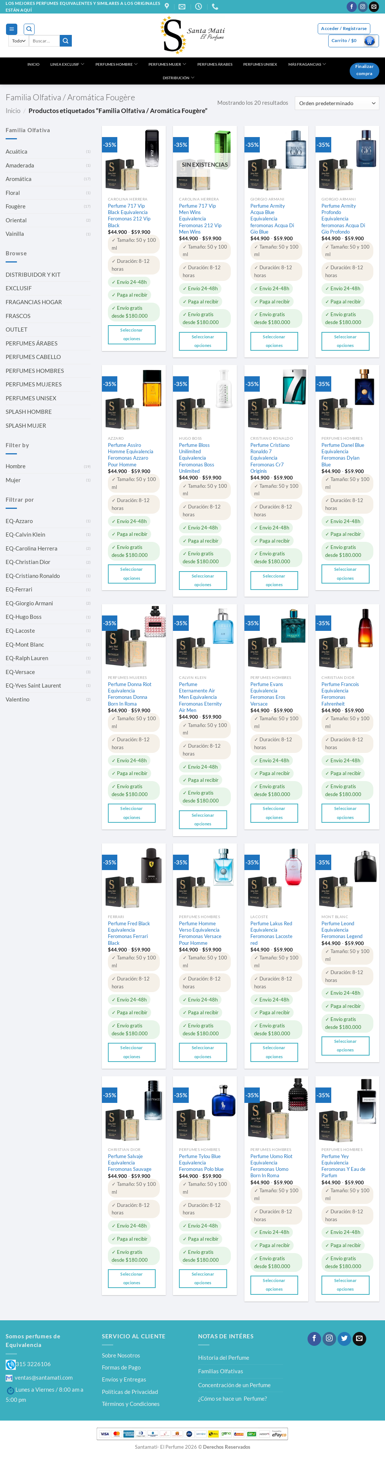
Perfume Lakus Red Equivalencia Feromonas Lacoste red (271, 933)
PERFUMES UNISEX (260, 64)
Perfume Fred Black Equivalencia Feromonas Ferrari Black (129, 933)
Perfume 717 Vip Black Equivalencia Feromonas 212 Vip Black (129, 215)
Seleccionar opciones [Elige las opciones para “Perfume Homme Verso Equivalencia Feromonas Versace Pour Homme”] (203, 1052)
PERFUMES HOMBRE (116, 64)
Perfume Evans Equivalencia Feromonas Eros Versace (267, 694)
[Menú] (11, 29)
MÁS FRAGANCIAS (307, 64)
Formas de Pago (121, 1367)
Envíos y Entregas (124, 1379)
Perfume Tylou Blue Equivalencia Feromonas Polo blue (201, 1162)
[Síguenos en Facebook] (352, 7)
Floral (13, 192)
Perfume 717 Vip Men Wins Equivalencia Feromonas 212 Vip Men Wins (200, 219)
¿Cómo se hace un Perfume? (232, 1398)
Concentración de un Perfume (234, 1385)
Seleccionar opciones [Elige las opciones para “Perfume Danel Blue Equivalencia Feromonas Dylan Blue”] (345, 573)
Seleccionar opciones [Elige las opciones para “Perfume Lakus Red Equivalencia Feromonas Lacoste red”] (274, 1052)
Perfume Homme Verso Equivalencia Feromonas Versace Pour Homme (200, 933)
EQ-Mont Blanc (25, 644)
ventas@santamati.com (39, 1377)
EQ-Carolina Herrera (32, 548)
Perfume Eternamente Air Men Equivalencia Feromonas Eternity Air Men (200, 697)
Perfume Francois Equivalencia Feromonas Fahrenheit (340, 694)
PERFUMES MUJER (167, 64)
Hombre (16, 466)
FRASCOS (18, 315)
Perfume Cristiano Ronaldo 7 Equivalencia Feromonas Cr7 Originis (270, 458)
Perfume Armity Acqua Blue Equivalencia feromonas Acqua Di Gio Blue (272, 219)
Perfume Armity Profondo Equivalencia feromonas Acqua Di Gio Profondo (343, 219)
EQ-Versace (20, 671)
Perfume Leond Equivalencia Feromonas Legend (341, 929)
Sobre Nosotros (121, 1355)
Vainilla (15, 233)
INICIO (33, 64)
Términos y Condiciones (131, 1403)
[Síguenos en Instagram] (363, 7)
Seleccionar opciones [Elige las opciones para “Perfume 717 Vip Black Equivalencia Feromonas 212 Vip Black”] (131, 334)
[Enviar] (66, 41)
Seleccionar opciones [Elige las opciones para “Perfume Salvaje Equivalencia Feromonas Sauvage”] (131, 1278)
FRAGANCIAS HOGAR (34, 302)
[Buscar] (29, 29)
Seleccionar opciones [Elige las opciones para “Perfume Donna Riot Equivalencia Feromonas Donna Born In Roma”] (131, 812)
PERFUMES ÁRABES (214, 64)
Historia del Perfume (223, 1357)
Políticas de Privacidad (130, 1391)
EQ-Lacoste (20, 630)
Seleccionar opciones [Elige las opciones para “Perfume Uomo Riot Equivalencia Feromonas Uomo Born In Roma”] (274, 1284)
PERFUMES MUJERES (34, 384)
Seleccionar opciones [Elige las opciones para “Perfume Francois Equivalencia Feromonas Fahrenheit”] (345, 812)
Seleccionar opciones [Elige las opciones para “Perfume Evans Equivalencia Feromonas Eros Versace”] (274, 812)
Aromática (19, 178)
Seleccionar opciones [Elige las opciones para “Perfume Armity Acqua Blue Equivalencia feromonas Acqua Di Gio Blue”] (274, 341)
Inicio (13, 111)
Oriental (16, 220)
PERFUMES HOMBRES (35, 370)
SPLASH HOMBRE (29, 411)
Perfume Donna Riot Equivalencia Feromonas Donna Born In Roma (130, 694)
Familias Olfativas (220, 1371)
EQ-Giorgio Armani (29, 603)
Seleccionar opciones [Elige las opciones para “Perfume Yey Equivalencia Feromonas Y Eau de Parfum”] (345, 1284)
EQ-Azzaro (19, 520)
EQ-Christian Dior (28, 561)
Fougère (16, 206)
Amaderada (20, 165)
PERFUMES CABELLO (33, 356)
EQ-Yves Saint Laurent (33, 685)
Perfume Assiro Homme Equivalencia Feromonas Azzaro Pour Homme (130, 455)
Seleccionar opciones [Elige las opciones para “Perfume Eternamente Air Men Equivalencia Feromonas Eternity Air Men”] (203, 819)
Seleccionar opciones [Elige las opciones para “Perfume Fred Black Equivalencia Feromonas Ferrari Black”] (131, 1052)
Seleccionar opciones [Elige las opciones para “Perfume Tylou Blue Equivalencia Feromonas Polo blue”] (203, 1278)
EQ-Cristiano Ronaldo (33, 575)
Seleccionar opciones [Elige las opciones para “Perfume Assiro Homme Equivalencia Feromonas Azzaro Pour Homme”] (131, 573)
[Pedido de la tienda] (337, 103)
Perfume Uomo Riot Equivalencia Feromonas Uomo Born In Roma (271, 1166)
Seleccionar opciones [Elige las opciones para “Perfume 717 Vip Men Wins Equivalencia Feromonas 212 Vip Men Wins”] (203, 341)
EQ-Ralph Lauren (27, 658)
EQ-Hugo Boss (24, 616)
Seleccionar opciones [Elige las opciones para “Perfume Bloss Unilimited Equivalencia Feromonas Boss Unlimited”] (203, 580)
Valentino (17, 699)
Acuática (16, 151)
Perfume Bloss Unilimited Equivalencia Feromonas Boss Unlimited (196, 458)
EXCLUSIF (19, 288)
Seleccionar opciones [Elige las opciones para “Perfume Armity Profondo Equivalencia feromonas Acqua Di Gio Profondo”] (345, 341)
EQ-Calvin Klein (25, 534)
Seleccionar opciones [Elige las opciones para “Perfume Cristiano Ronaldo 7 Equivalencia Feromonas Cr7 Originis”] (274, 580)
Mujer (13, 480)
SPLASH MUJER (26, 425)
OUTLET (16, 329)
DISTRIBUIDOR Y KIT (33, 274)
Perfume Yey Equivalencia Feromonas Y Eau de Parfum (343, 1166)
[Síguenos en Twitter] (344, 1339)
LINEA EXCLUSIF (67, 64)
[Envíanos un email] (374, 7)
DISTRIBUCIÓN (178, 77)
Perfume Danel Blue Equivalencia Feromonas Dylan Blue (342, 455)
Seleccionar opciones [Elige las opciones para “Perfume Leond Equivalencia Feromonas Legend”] (345, 1045)
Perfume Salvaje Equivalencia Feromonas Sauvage (130, 1162)
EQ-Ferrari (19, 589)
